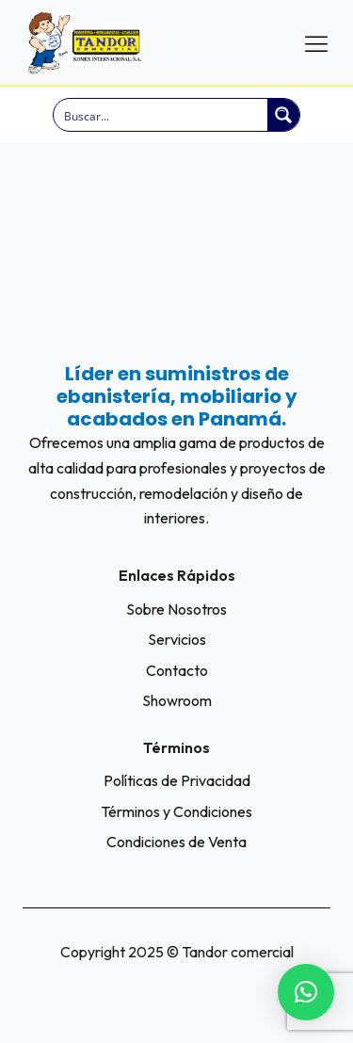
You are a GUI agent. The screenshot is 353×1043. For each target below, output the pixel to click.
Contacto (177, 670)
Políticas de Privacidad (177, 780)
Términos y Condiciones (176, 811)
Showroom (177, 700)
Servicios (177, 639)
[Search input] (161, 115)
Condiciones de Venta (176, 841)
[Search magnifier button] (283, 115)
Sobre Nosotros (176, 609)
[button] (306, 992)
